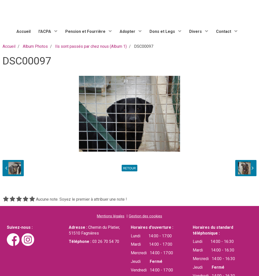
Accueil (23, 31)
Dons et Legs (162, 31)
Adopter (128, 31)
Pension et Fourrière (85, 31)
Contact (224, 31)
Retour (129, 168)
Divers (196, 31)
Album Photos (35, 46)
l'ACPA (45, 31)
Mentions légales (110, 216)
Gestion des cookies (145, 216)
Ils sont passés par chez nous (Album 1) (91, 46)
